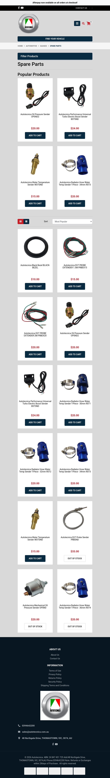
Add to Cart (35, 135)
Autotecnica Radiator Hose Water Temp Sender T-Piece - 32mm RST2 (35, 470)
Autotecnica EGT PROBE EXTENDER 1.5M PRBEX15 (75, 266)
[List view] (26, 221)
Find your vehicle (55, 39)
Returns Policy (54, 678)
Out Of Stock (75, 558)
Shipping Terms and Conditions (55, 685)
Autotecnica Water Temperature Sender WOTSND (35, 183)
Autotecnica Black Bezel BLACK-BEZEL (35, 266)
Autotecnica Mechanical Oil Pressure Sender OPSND (35, 606)
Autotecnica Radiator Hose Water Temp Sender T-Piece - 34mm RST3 (75, 183)
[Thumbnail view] (20, 221)
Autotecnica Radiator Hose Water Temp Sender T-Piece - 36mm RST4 (75, 606)
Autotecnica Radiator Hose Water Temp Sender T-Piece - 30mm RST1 (75, 402)
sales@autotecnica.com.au (35, 732)
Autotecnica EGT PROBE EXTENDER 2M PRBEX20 (35, 334)
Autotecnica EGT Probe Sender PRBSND (75, 538)
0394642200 (28, 725)
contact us (81, 8)
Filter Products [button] (29, 56)
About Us (55, 655)
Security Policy (55, 682)
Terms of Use (55, 671)
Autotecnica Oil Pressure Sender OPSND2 (35, 115)
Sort (46, 221)
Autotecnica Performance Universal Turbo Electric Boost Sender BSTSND (75, 116)
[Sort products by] (72, 221)
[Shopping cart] (88, 23)
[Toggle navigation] (77, 23)
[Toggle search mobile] (82, 23)
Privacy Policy (55, 674)
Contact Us (55, 658)
